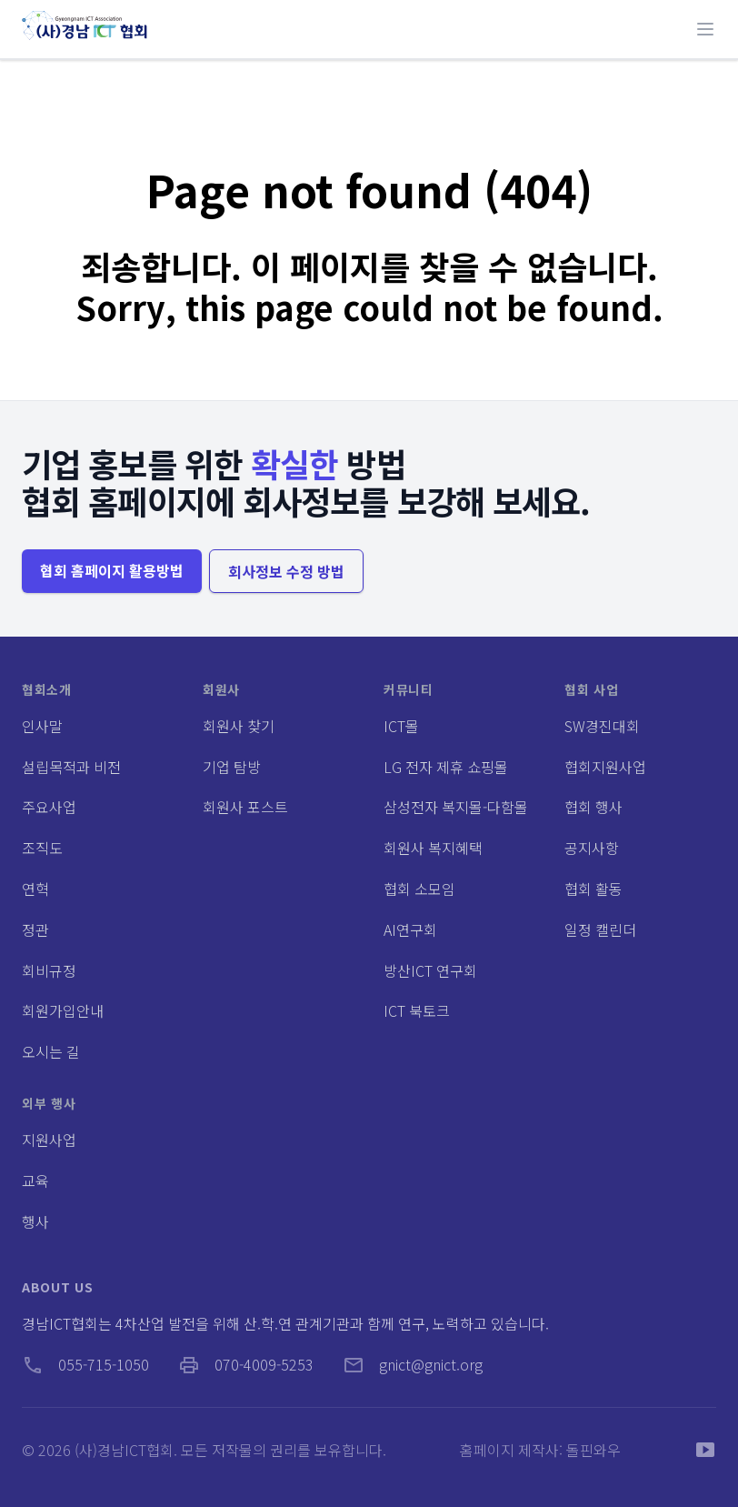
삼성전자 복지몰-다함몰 (456, 807)
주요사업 (49, 807)
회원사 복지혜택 (433, 848)
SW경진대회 (602, 726)
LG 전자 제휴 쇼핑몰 (446, 767)
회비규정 (49, 970)
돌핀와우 (593, 1450)
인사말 (42, 726)
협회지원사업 (605, 767)
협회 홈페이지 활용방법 (112, 570)
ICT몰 (401, 726)
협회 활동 (593, 888)
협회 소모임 (419, 888)
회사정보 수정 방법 (286, 571)
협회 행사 (593, 807)
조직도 (42, 848)
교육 (35, 1180)
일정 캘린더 (600, 929)
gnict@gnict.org (413, 1364)
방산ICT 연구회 (430, 970)
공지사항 (591, 848)
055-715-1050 (85, 1364)
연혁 (35, 888)
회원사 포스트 (245, 807)
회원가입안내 (63, 1010)
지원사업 (49, 1139)
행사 (35, 1221)
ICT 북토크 (417, 1010)
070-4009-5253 (246, 1364)
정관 (35, 929)
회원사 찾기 (238, 726)
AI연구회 (410, 929)
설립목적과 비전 (71, 767)
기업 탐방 (232, 767)
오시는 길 (51, 1051)
